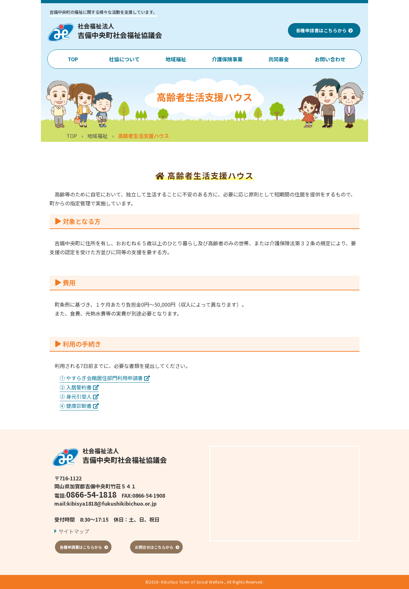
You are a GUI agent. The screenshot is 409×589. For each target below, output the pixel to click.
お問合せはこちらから (156, 547)
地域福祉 (176, 59)
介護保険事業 (227, 59)
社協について (124, 59)
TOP (73, 59)
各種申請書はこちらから (324, 30)
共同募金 (278, 59)
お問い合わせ (330, 59)
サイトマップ (73, 531)
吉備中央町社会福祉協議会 (124, 455)
